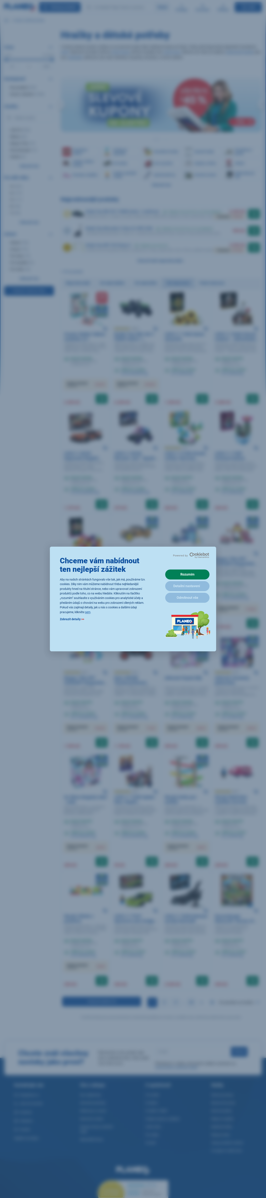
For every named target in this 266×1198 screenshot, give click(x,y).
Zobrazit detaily (72, 619)
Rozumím (187, 574)
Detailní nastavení (186, 586)
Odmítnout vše (187, 598)
